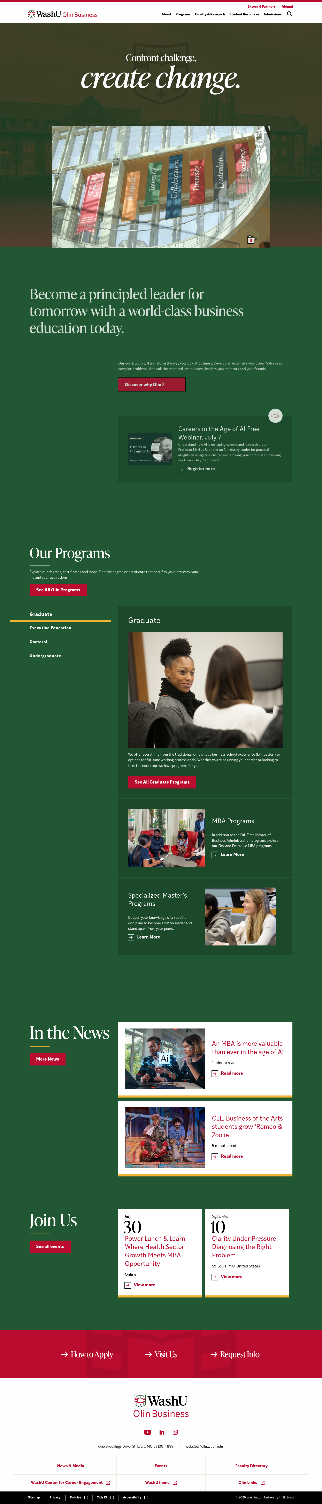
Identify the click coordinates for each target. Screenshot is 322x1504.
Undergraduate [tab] (45, 676)
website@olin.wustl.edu (204, 1447)
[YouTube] (147, 1433)
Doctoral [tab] (38, 662)
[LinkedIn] (162, 1433)
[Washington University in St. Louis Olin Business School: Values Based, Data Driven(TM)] (161, 1416)
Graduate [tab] (41, 634)
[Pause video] (251, 240)
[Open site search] (289, 13)
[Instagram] (175, 1433)
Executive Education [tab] (50, 648)
